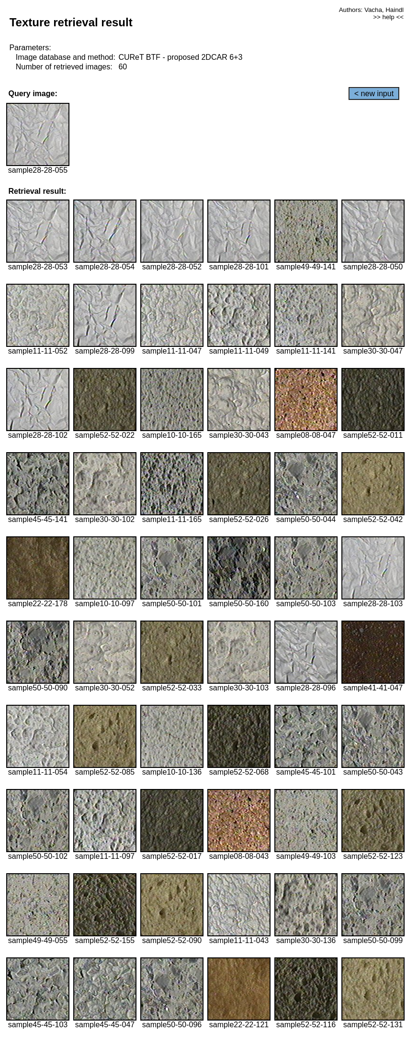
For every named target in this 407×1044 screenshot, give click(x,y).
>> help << (388, 17)
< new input (374, 93)
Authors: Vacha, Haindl (371, 9)
